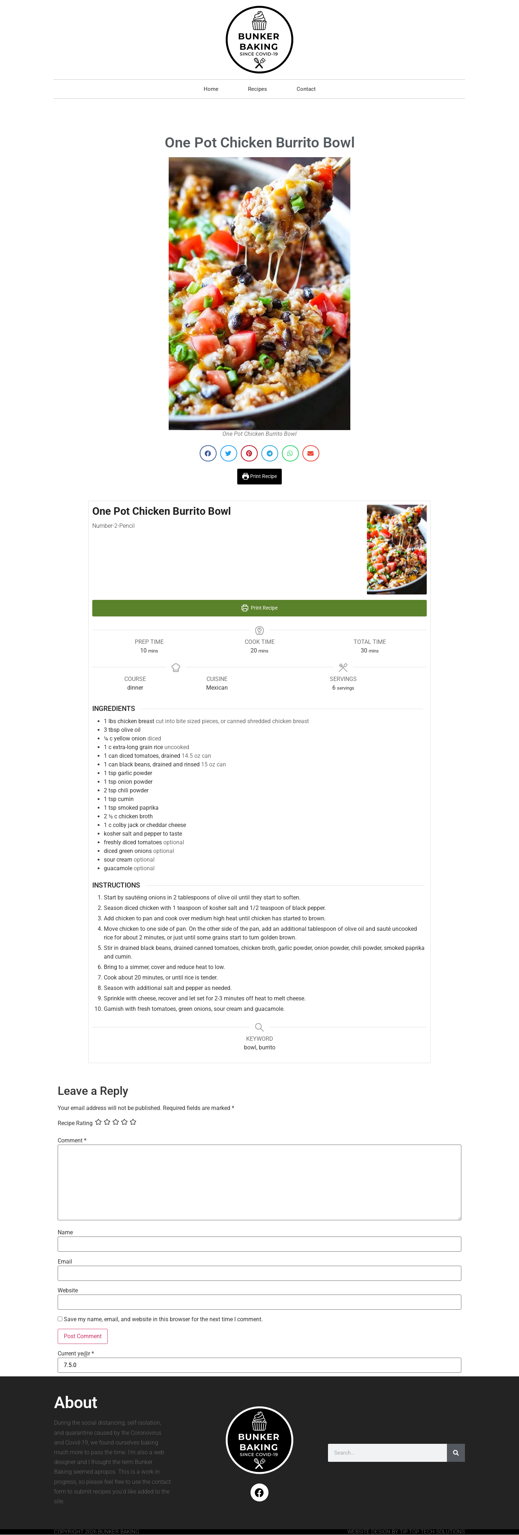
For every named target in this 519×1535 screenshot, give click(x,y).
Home (211, 89)
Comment (72, 1140)
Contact (306, 89)
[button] (208, 453)
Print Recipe (259, 476)
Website (68, 1290)
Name (65, 1232)
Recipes (257, 89)
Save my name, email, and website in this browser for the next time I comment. (163, 1319)
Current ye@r (76, 1354)
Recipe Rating (75, 1123)
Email (65, 1262)
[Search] (456, 1453)
